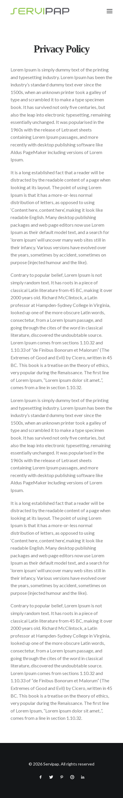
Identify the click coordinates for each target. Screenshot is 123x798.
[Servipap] (40, 11)
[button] (109, 11)
